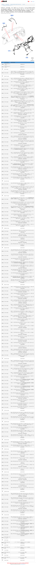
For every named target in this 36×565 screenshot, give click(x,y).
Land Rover (7, 4)
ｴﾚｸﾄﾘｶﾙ (23, 4)
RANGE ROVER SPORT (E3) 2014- (15, 4)
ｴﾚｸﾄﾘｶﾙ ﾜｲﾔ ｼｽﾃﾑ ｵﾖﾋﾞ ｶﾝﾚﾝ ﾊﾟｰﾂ (7, 5)
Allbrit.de (3, 4)
